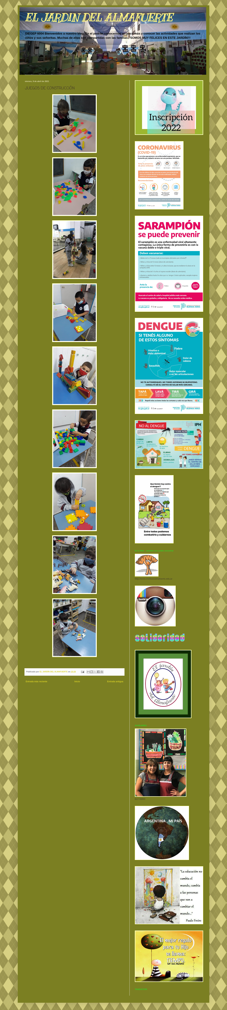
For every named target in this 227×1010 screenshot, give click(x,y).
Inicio (77, 681)
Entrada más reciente (36, 681)
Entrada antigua (115, 681)
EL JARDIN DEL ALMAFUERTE (98, 17)
